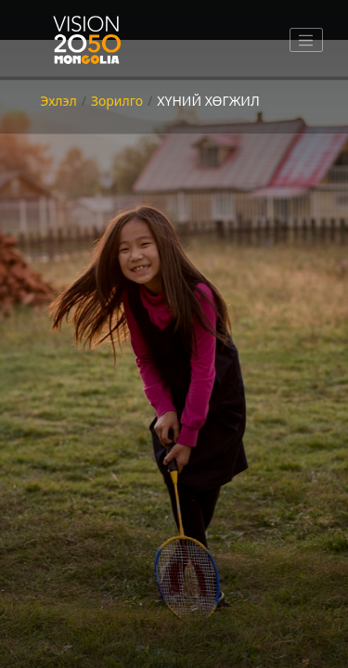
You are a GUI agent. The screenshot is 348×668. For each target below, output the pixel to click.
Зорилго (117, 100)
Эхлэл (58, 100)
